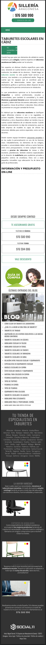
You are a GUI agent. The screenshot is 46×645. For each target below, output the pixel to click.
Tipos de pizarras (10, 388)
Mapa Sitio (23, 638)
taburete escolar (8, 75)
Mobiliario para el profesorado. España (19, 402)
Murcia (37, 444)
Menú (8, 30)
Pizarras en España (11, 384)
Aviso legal (12, 636)
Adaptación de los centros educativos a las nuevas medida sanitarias (23, 335)
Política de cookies (37, 636)
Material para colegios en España (16, 374)
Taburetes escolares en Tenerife (16, 350)
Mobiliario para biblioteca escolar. (17, 405)
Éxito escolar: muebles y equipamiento (18, 371)
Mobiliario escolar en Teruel (15, 346)
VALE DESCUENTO (23, 259)
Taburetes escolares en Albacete (16, 395)
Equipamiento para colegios (14, 391)
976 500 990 (24, 15)
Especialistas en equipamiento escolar (18, 364)
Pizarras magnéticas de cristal (16, 377)
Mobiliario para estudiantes (14, 398)
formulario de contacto (19, 609)
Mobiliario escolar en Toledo (15, 343)
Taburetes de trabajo (12, 330)
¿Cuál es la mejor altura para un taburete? (20, 327)
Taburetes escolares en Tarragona (17, 353)
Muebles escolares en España (15, 367)
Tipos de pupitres (10, 381)
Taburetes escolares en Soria (15, 357)
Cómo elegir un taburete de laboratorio (19, 323)
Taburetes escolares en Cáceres (16, 339)
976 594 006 (23, 249)
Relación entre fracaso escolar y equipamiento (22, 360)
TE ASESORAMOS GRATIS (23, 224)
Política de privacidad (23, 636)
